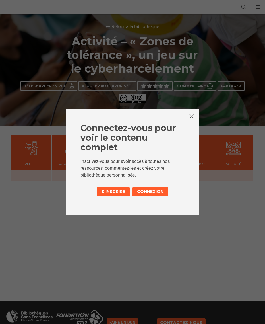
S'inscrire (113, 191)
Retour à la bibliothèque (135, 26)
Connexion (150, 191)
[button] (258, 7)
